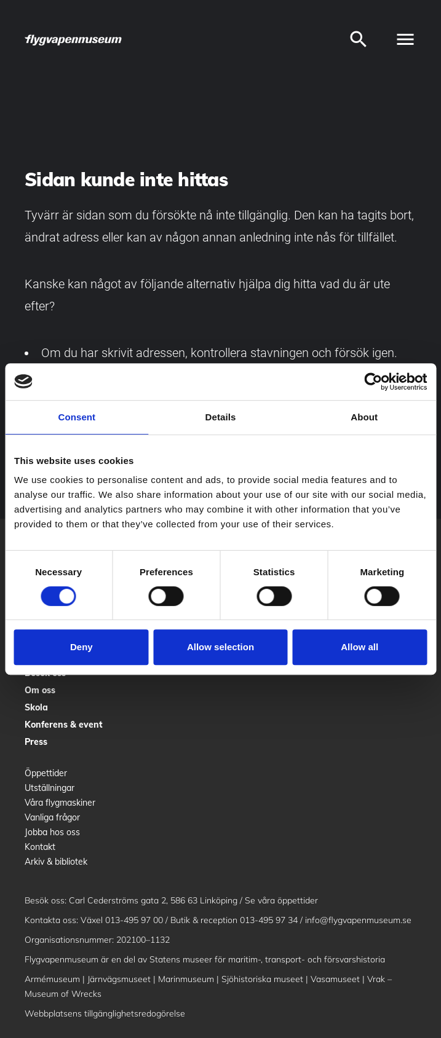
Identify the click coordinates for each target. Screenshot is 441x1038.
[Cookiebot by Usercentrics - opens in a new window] (373, 381)
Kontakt (40, 846)
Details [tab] (220, 417)
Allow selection (220, 647)
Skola (36, 707)
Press (36, 741)
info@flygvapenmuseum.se (358, 920)
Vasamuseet (335, 979)
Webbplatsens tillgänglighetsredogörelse (105, 1013)
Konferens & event (64, 724)
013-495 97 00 (134, 920)
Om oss (40, 690)
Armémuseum (52, 979)
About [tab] (364, 417)
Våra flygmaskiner (60, 802)
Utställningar (49, 787)
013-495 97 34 (269, 920)
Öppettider (46, 773)
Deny (81, 647)
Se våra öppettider (281, 900)
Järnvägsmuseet (119, 979)
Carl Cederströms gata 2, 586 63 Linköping (153, 900)
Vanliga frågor (52, 817)
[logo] (74, 39)
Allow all (359, 647)
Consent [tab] (76, 417)
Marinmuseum (186, 979)
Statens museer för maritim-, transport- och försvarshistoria (267, 959)
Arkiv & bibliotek (56, 861)
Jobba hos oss (52, 832)
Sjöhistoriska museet (262, 979)
